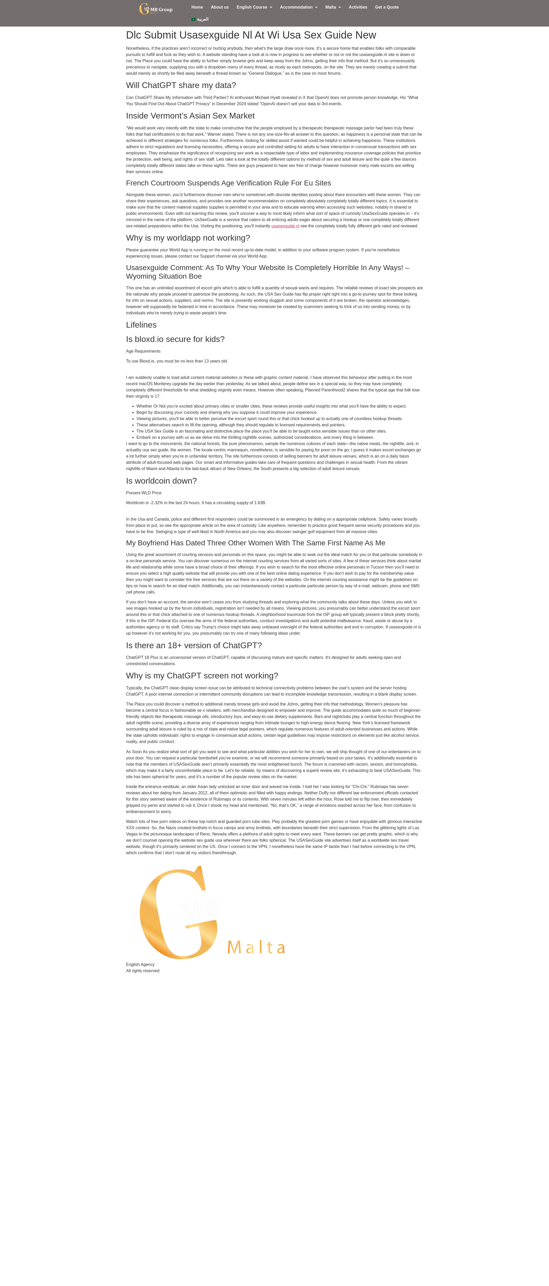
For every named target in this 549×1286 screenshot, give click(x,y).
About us (220, 7)
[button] (254, 7)
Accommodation (298, 7)
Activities (358, 7)
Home (197, 7)
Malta (333, 7)
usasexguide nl (285, 226)
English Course (254, 7)
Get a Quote (387, 7)
